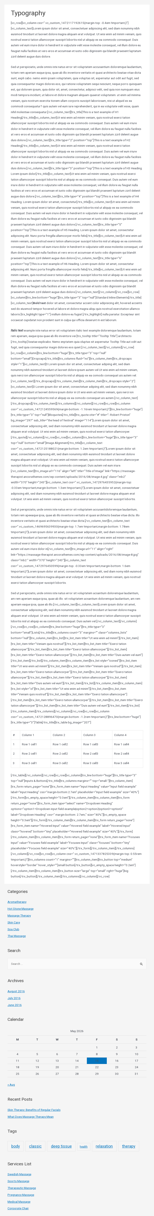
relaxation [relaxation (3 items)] (104, 1146)
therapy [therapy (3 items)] (128, 1146)
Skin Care (14, 922)
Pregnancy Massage (21, 1195)
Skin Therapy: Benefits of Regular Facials (34, 1110)
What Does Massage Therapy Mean (31, 1116)
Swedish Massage (19, 1174)
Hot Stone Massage (20, 908)
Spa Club (13, 929)
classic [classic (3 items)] (35, 1146)
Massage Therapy (19, 915)
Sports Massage (18, 1181)
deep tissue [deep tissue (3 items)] (61, 1146)
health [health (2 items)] (84, 1146)
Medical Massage (19, 1201)
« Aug (11, 1084)
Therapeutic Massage (22, 1188)
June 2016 (15, 1005)
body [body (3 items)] (15, 1146)
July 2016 (14, 998)
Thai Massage (17, 936)
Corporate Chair (18, 1208)
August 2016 (16, 991)
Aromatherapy (17, 902)
